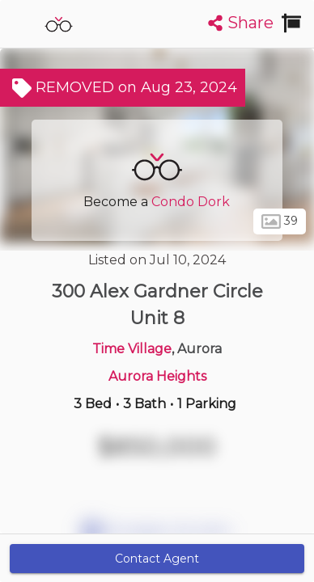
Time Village (132, 348)
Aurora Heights (157, 376)
